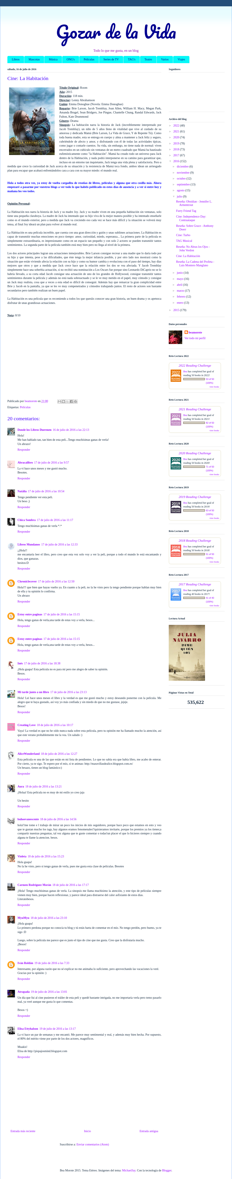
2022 (176, 125)
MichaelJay (129, 1170)
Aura (21, 786)
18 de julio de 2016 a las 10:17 (55, 725)
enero (180, 302)
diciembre (183, 166)
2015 (176, 310)
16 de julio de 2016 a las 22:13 (71, 429)
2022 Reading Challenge (195, 365)
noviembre (183, 172)
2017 (176, 155)
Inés (20, 663)
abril (180, 284)
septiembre (183, 184)
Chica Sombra (27, 520)
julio (180, 196)
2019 (176, 143)
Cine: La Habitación (188, 256)
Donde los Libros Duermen (34, 429)
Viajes (181, 59)
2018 (176, 149)
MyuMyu (23, 917)
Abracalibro (25, 462)
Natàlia (22, 491)
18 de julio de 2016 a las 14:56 (58, 819)
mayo (180, 278)
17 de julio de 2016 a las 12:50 (56, 581)
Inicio (87, 1131)
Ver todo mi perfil (195, 338)
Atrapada (24, 991)
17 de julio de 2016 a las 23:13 (68, 692)
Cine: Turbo (183, 235)
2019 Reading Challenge (195, 497)
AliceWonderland (29, 753)
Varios (165, 59)
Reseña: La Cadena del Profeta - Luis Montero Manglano (195, 263)
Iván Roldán (25, 963)
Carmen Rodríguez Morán (34, 885)
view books (214, 387)
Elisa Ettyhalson (28, 1028)
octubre (181, 178)
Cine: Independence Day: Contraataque (191, 218)
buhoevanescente (28, 819)
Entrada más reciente (23, 1131)
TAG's (131, 59)
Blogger (166, 1170)
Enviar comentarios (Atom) (93, 1144)
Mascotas (34, 59)
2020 (176, 137)
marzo (181, 290)
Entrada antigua (149, 1131)
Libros (16, 59)
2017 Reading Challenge (195, 584)
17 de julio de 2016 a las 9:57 (51, 462)
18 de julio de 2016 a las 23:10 (49, 917)
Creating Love (27, 725)
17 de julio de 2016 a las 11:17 (55, 520)
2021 (176, 131)
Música (53, 59)
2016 (176, 161)
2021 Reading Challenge (195, 409)
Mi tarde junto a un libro (33, 692)
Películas (89, 59)
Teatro (148, 59)
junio (180, 272)
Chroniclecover (27, 581)
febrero (181, 296)
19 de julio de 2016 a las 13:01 (49, 991)
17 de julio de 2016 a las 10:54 (46, 491)
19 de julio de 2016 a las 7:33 (51, 963)
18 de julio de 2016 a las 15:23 (46, 856)
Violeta (22, 856)
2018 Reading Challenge (195, 540)
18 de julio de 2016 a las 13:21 (43, 786)
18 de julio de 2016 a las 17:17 (70, 885)
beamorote (195, 332)
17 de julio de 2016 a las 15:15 (61, 614)
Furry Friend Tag (186, 210)
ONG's (71, 59)
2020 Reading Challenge (195, 453)
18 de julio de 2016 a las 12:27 (59, 753)
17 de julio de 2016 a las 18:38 (42, 663)
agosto (181, 190)
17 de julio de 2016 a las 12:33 (59, 544)
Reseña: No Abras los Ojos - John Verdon (193, 248)
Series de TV (111, 59)
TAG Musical (184, 240)
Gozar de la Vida (116, 31)
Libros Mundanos (29, 544)
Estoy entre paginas (30, 614)
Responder (24, 449)
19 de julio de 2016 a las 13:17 (57, 1028)
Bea (185, 371)
